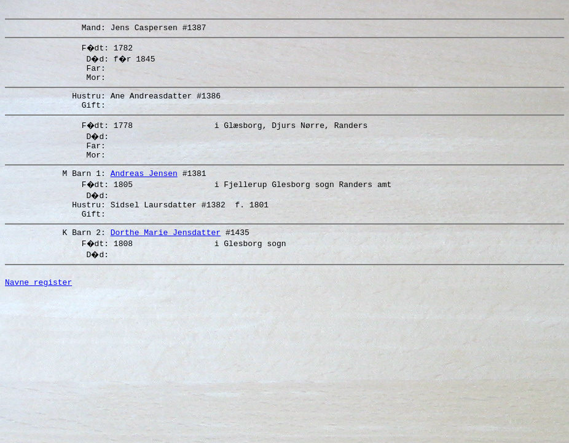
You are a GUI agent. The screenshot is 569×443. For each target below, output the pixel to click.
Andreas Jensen (144, 189)
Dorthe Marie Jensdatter (166, 254)
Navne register (38, 307)
